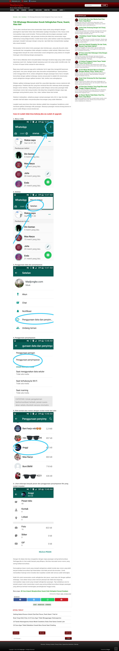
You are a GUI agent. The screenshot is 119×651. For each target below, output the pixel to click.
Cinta (17, 10)
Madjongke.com (16, 1)
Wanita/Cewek (38, 10)
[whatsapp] (47, 599)
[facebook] (20, 599)
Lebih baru (16, 633)
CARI (104, 5)
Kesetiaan (31, 10)
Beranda (12, 10)
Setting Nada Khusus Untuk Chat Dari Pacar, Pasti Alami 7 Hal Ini (35, 614)
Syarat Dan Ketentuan (68, 644)
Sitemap (76, 644)
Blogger (108, 649)
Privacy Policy (58, 644)
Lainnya (61, 10)
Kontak (25, 1)
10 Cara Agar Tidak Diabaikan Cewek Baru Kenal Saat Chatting (34, 625)
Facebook (33, 1)
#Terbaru (48, 604)
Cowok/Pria (47, 10)
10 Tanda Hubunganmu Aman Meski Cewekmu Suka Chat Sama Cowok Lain (39, 621)
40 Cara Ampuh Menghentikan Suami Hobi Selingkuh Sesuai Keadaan (44, 591)
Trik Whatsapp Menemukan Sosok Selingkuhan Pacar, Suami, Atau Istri (41, 23)
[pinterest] (61, 599)
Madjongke (17, 5)
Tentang (48, 644)
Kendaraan (54, 10)
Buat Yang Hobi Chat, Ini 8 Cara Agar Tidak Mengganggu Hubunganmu (37, 618)
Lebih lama (68, 633)
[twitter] (34, 599)
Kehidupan (23, 10)
